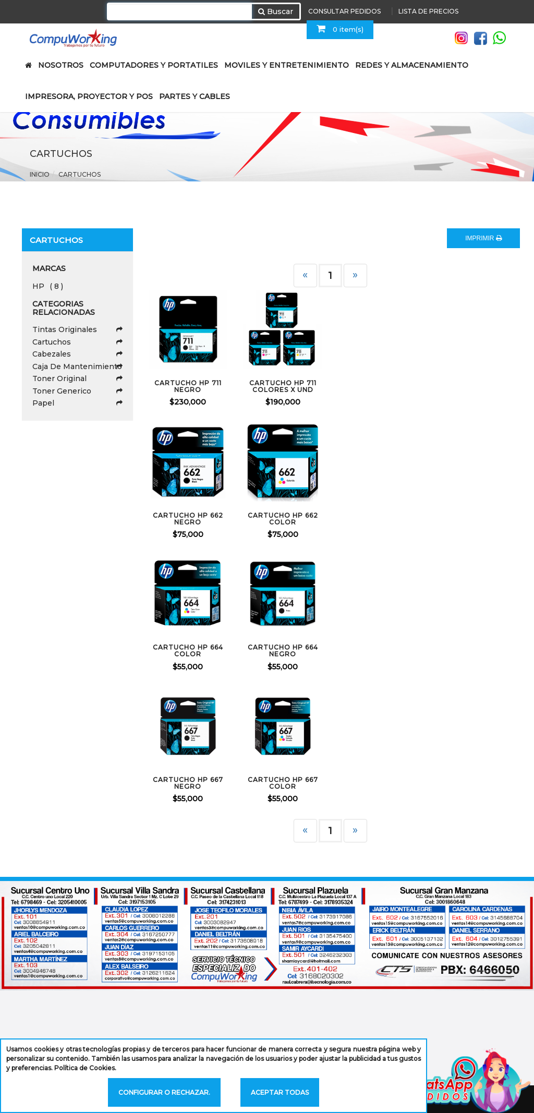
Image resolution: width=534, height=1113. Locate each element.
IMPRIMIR (483, 238)
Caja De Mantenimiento (77, 366)
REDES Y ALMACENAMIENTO (411, 65)
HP (47, 286)
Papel (77, 403)
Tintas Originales (77, 329)
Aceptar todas (280, 1092)
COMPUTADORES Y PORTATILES (154, 65)
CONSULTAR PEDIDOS (344, 11)
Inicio (40, 174)
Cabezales (77, 354)
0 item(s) (340, 28)
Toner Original (77, 378)
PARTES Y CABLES (194, 96)
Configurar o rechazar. (164, 1092)
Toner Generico (77, 391)
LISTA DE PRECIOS (428, 11)
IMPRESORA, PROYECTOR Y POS (89, 96)
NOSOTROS (60, 65)
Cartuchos (79, 174)
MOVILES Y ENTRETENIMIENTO (286, 65)
